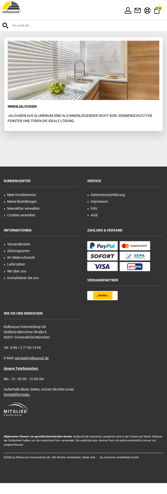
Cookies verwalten (19, 215)
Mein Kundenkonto (20, 195)
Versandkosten (17, 244)
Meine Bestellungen (20, 201)
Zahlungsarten (17, 251)
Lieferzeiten (14, 264)
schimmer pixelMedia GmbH (121, 457)
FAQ (92, 208)
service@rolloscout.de (32, 358)
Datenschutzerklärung (106, 195)
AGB (92, 215)
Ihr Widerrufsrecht (19, 258)
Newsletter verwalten (22, 208)
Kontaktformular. (17, 394)
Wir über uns (15, 271)
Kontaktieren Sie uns (21, 278)
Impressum (97, 201)
